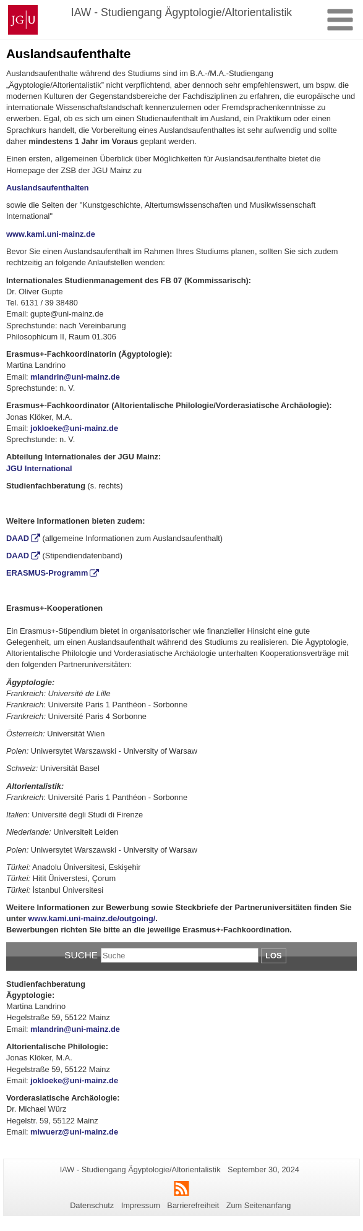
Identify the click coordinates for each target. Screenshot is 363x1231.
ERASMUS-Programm (47, 572)
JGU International (39, 468)
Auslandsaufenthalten (47, 187)
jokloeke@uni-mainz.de (74, 428)
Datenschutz (92, 1205)
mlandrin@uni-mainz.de (75, 376)
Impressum (140, 1205)
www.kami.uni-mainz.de (50, 234)
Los (273, 955)
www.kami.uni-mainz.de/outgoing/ (92, 918)
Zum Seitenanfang (258, 1205)
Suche (81, 955)
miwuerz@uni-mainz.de (74, 1131)
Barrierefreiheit (193, 1205)
